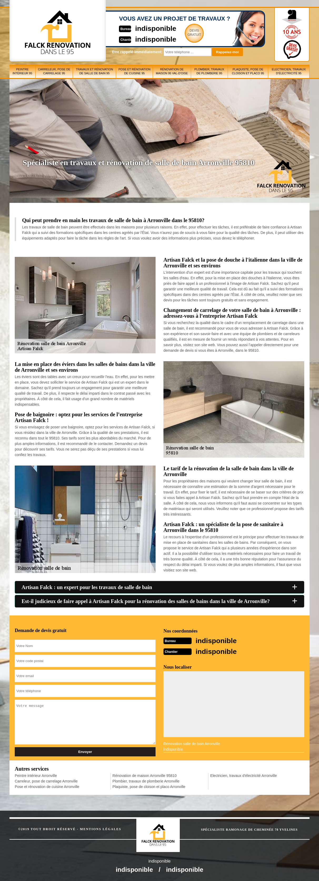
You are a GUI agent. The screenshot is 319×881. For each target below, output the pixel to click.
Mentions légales (100, 828)
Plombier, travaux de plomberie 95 (209, 71)
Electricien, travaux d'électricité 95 (289, 71)
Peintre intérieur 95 (22, 71)
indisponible (144, 28)
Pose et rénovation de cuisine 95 (134, 71)
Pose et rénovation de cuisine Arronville (47, 786)
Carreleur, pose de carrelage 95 (54, 71)
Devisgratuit (184, 33)
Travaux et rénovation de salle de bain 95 (94, 71)
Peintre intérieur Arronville (36, 775)
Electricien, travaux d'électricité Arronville (243, 775)
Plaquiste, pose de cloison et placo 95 (248, 71)
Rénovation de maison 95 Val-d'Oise (172, 71)
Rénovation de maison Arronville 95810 (144, 775)
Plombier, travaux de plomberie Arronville (145, 781)
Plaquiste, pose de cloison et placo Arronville (148, 786)
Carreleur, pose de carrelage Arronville (46, 781)
